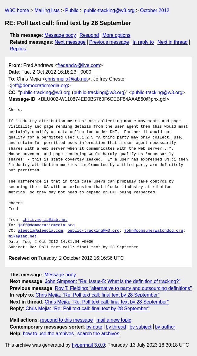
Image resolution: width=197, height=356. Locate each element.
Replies (18, 48)
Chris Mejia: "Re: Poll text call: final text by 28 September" (97, 294)
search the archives (98, 333)
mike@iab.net (22, 236)
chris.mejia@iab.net (66, 78)
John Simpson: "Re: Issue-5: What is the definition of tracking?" (113, 281)
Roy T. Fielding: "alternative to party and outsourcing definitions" (123, 288)
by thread (116, 326)
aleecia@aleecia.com (40, 231)
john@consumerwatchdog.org (153, 231)
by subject (140, 326)
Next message (70, 42)
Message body (60, 35)
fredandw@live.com (78, 65)
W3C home (17, 10)
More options (117, 35)
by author (165, 326)
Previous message (109, 42)
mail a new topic (114, 320)
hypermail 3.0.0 (88, 345)
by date (94, 326)
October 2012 (154, 10)
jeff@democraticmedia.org (39, 85)
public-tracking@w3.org (109, 10)
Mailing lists (47, 10)
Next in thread (172, 42)
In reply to (143, 42)
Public (71, 10)
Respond (89, 35)
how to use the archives (48, 333)
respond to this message (66, 320)
